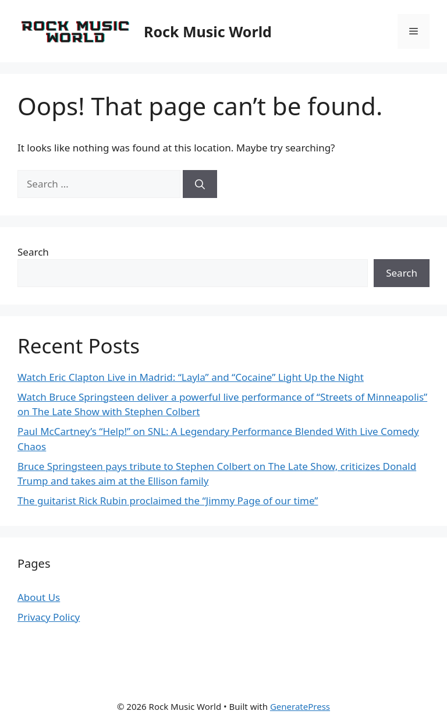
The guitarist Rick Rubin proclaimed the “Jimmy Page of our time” (167, 500)
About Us (38, 597)
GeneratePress (300, 706)
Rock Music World (208, 31)
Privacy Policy (48, 617)
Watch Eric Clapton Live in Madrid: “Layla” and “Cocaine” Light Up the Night (190, 377)
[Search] (200, 184)
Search (33, 252)
